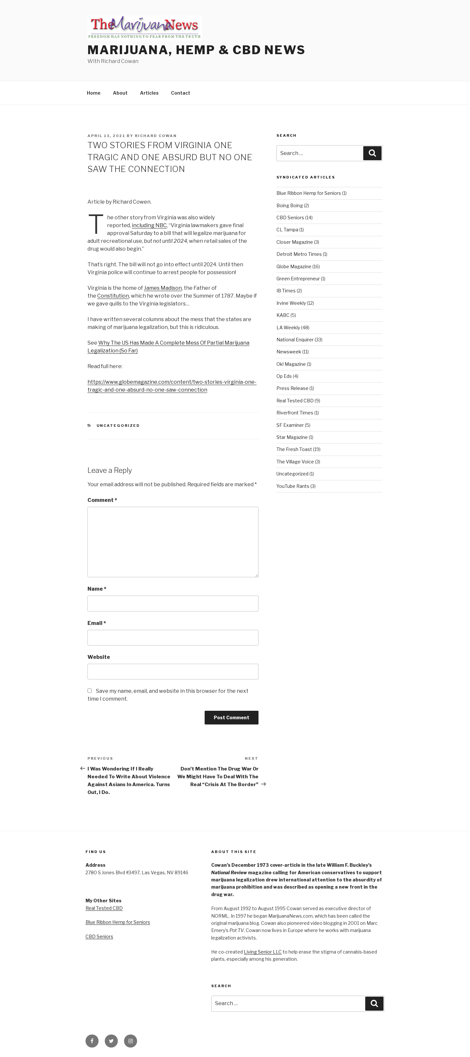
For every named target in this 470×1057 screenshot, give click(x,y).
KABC (283, 315)
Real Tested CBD (295, 400)
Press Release (292, 388)
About (120, 93)
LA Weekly (288, 327)
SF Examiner (290, 425)
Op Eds (284, 376)
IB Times (286, 290)
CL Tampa (287, 229)
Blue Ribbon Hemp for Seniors (308, 193)
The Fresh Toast (294, 449)
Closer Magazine (294, 242)
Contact (180, 93)
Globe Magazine (293, 266)
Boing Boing (289, 205)
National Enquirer (295, 339)
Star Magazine (292, 437)
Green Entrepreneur (298, 278)
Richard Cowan (156, 135)
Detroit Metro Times (299, 254)
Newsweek (288, 351)
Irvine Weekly (291, 303)
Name (96, 589)
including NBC (149, 225)
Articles (149, 93)
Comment (102, 500)
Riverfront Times (294, 412)
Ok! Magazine (291, 364)
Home (94, 93)
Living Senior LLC (263, 952)
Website (98, 657)
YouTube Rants (292, 486)
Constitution (113, 296)
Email (96, 623)
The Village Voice (295, 461)
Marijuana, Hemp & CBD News (196, 50)
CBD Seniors (290, 217)
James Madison (163, 288)
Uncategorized (118, 425)
